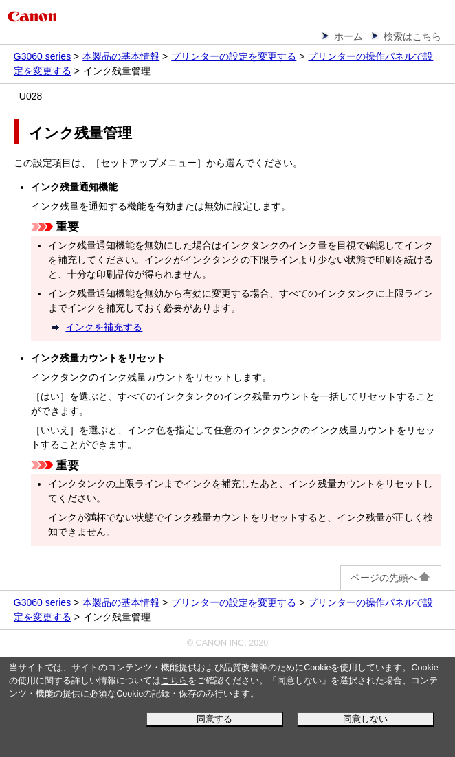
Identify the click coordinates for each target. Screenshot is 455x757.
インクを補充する (103, 326)
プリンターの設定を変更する (233, 56)
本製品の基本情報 (120, 56)
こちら (174, 681)
